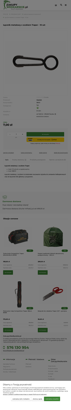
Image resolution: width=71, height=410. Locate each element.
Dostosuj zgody (37, 399)
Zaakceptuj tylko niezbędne (20, 399)
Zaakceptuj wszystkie (52, 399)
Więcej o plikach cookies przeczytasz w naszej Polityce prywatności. (25, 394)
